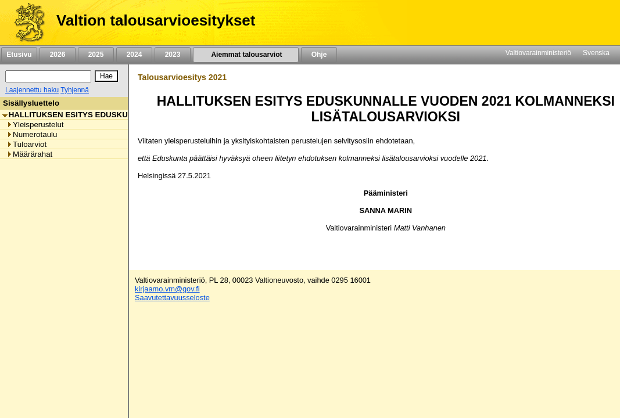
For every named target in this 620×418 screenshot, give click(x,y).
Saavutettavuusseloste (172, 297)
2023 (172, 55)
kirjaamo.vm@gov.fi (167, 288)
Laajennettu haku (32, 90)
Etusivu (18, 55)
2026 (57, 55)
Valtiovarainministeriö (538, 53)
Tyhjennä (74, 90)
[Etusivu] (25, 22)
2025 (95, 55)
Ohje (319, 55)
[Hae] (106, 76)
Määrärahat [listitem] (29, 154)
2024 (134, 55)
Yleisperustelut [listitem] (34, 124)
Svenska (596, 53)
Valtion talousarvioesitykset (155, 20)
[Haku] (48, 76)
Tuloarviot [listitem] (26, 144)
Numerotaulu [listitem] (31, 134)
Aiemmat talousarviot (245, 55)
